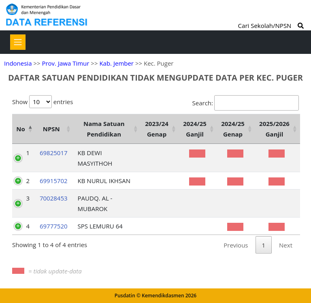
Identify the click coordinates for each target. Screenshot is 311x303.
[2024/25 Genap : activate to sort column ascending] (236, 129)
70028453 (54, 198)
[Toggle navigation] (18, 42)
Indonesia (18, 63)
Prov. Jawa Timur (65, 63)
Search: (245, 103)
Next (285, 245)
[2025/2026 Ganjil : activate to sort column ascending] (277, 129)
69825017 (54, 153)
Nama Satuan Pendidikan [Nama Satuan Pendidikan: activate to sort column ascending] (104, 128)
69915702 (54, 181)
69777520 (54, 226)
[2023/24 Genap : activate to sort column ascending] (160, 129)
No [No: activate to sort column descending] (20, 129)
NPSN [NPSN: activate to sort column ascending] (51, 129)
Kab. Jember (116, 63)
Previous (236, 245)
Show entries (42, 101)
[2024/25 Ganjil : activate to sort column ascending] (198, 129)
